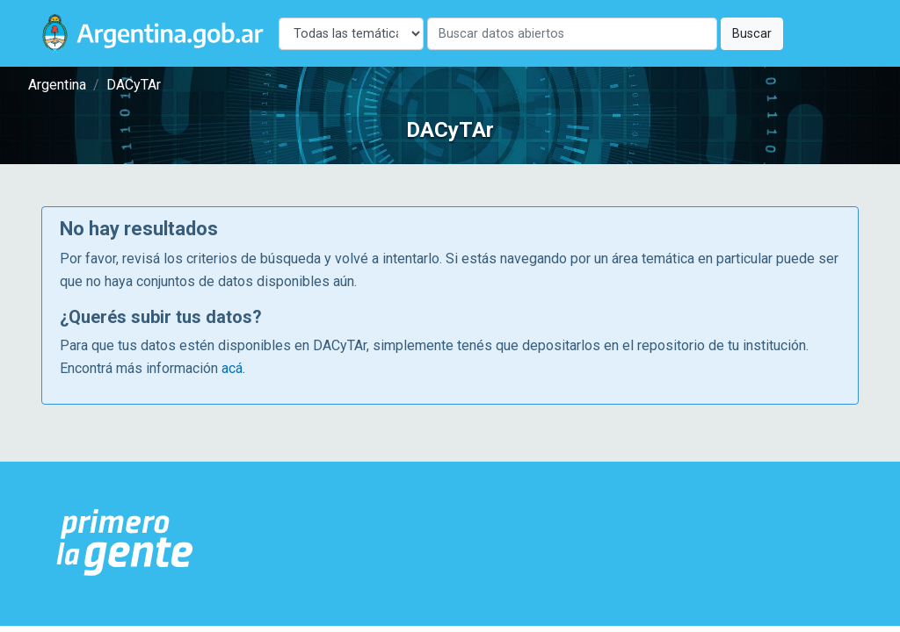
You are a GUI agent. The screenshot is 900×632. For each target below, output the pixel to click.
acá (232, 368)
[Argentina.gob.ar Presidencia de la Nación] (125, 543)
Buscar (752, 33)
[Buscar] (572, 34)
